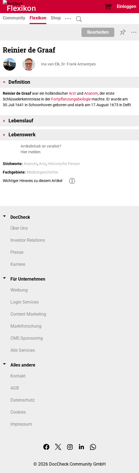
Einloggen (126, 6)
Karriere (17, 264)
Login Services (24, 302)
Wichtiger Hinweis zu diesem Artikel (32, 180)
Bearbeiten (98, 32)
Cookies (18, 412)
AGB (14, 388)
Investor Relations (27, 240)
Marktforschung (25, 326)
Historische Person (64, 163)
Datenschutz (22, 400)
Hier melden (31, 152)
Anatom (91, 93)
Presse (16, 252)
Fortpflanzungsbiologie (71, 99)
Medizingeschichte (42, 172)
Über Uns (19, 228)
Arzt (72, 93)
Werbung (19, 290)
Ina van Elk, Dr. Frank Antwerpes (68, 64)
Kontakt (17, 376)
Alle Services (22, 350)
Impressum (21, 424)
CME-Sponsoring (26, 338)
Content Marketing (28, 314)
